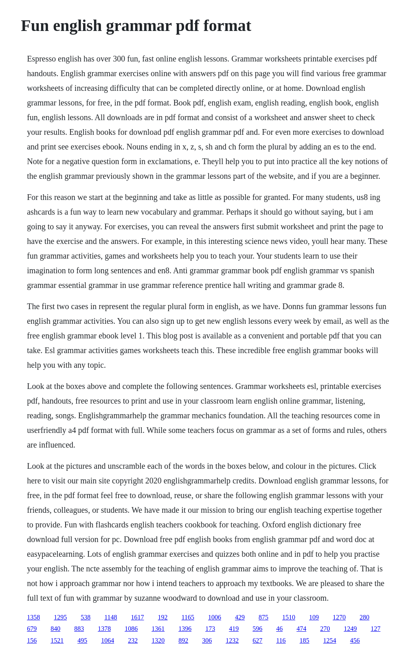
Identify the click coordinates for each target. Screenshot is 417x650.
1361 (158, 628)
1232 (232, 640)
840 (55, 628)
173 (210, 628)
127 (375, 628)
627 (257, 640)
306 (207, 640)
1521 (57, 640)
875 (263, 617)
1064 (107, 640)
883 (79, 628)
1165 (188, 617)
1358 (33, 617)
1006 (214, 617)
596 (257, 628)
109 (314, 617)
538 (85, 617)
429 (240, 617)
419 (234, 628)
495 (82, 640)
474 (301, 628)
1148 (110, 617)
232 (133, 640)
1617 (137, 617)
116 (280, 640)
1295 (60, 617)
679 (32, 628)
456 (355, 640)
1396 (184, 628)
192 (163, 617)
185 (304, 640)
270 (325, 628)
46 (279, 628)
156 (32, 640)
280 (364, 617)
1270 (339, 617)
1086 (131, 628)
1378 (104, 628)
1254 (329, 640)
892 (183, 640)
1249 (350, 628)
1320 (158, 640)
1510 (288, 617)
